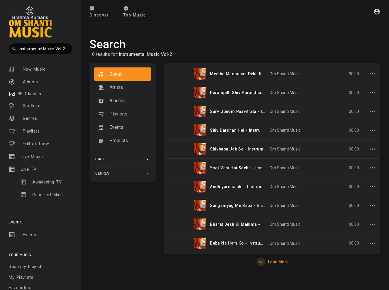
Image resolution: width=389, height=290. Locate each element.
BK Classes (25, 94)
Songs (110, 74)
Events (22, 235)
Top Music (134, 11)
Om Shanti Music (284, 73)
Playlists (24, 131)
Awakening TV (41, 182)
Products (113, 141)
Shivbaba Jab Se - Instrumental (241, 149)
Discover (99, 11)
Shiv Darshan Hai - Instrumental (242, 130)
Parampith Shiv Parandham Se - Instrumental (255, 92)
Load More (272, 262)
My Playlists (21, 277)
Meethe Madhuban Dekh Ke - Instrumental (252, 73)
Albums (23, 82)
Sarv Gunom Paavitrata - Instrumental (248, 111)
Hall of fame (29, 144)
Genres (23, 118)
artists (110, 88)
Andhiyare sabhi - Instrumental (241, 186)
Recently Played (25, 266)
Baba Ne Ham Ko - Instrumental (242, 243)
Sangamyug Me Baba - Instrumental (246, 205)
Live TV (23, 169)
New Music (27, 69)
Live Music (26, 156)
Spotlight (25, 105)
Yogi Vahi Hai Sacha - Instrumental (245, 168)
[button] (40, 48)
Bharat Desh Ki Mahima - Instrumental (248, 224)
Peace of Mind (41, 195)
